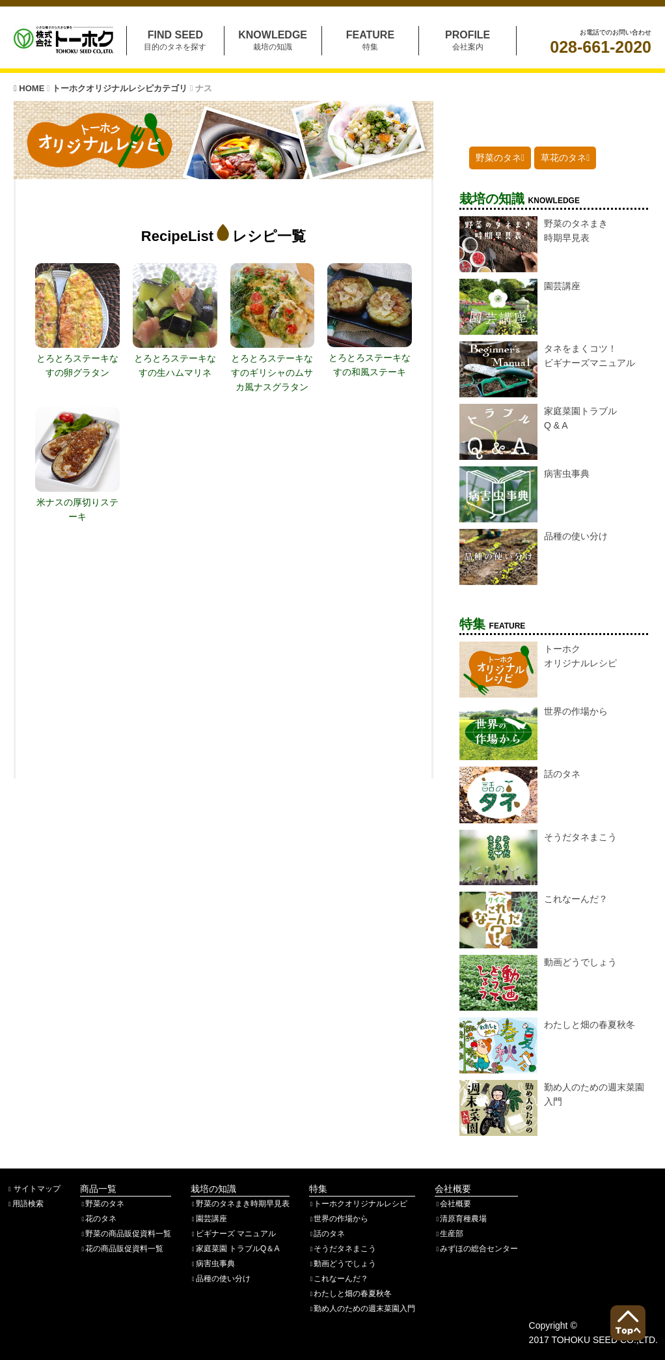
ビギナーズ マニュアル (233, 1233)
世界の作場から (339, 1218)
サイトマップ (34, 1188)
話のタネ (327, 1233)
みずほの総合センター (476, 1248)
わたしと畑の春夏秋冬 (350, 1293)
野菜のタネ (500, 157)
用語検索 (25, 1203)
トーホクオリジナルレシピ (358, 1203)
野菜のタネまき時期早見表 (240, 1203)
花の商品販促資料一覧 (121, 1248)
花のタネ (98, 1218)
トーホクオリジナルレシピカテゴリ (121, 88)
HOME (30, 88)
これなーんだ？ (339, 1278)
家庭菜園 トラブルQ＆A (235, 1248)
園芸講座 (209, 1218)
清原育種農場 (461, 1218)
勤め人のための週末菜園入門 (362, 1308)
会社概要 (453, 1203)
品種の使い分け (221, 1278)
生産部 (449, 1233)
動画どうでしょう (343, 1263)
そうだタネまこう (343, 1248)
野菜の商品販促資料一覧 (125, 1233)
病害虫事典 (213, 1263)
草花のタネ (565, 157)
